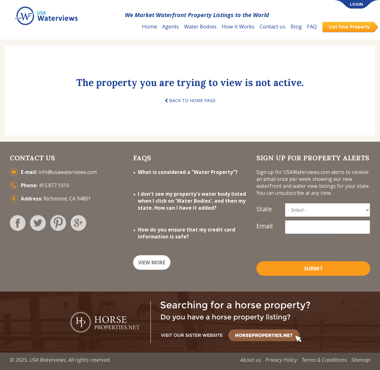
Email (264, 226)
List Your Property (349, 27)
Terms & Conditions (324, 359)
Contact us (272, 26)
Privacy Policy (281, 359)
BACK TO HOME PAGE (190, 100)
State (264, 209)
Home (149, 26)
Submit (313, 268)
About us (250, 359)
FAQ (312, 26)
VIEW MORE (151, 262)
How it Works (238, 26)
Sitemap (360, 359)
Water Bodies (200, 26)
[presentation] (296, 245)
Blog (296, 26)
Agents (170, 26)
